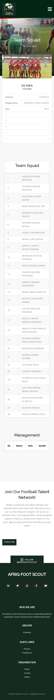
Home (19, 46)
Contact (27, 673)
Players (27, 648)
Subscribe (9, 541)
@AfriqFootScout (27, 562)
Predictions (27, 652)
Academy (27, 632)
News (27, 669)
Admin (27, 677)
